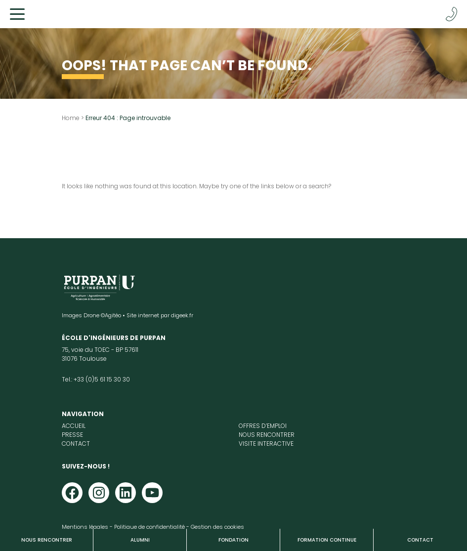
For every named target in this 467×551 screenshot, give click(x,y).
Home (71, 118)
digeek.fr (182, 315)
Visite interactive (266, 443)
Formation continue (326, 540)
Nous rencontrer (46, 540)
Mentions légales (85, 527)
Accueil (73, 426)
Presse (72, 434)
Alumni (140, 540)
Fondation (233, 540)
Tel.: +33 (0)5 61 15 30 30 (96, 379)
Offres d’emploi (263, 426)
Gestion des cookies (217, 527)
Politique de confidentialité (149, 527)
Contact (420, 540)
